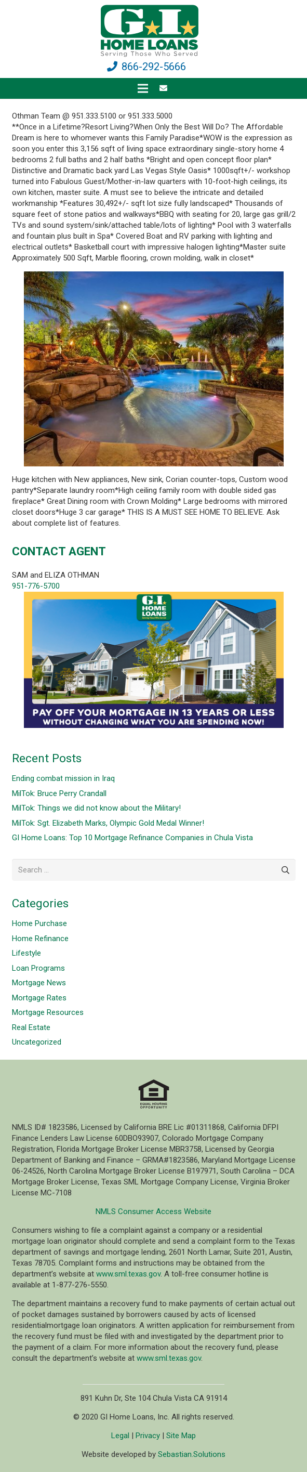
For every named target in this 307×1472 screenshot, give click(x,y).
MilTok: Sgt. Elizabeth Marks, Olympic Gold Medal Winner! (108, 823)
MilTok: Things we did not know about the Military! (96, 808)
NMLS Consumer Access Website (153, 1211)
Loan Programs (38, 968)
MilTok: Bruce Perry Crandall (59, 793)
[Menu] (142, 88)
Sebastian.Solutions (191, 1454)
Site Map (181, 1435)
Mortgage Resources (48, 1012)
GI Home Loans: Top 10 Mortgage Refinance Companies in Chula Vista (132, 837)
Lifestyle (26, 953)
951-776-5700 (36, 586)
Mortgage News (39, 982)
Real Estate (31, 1027)
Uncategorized (36, 1042)
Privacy (148, 1435)
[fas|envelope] (164, 88)
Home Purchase (39, 923)
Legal (120, 1435)
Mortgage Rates (39, 997)
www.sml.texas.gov (128, 1274)
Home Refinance (40, 938)
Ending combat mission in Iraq (63, 778)
